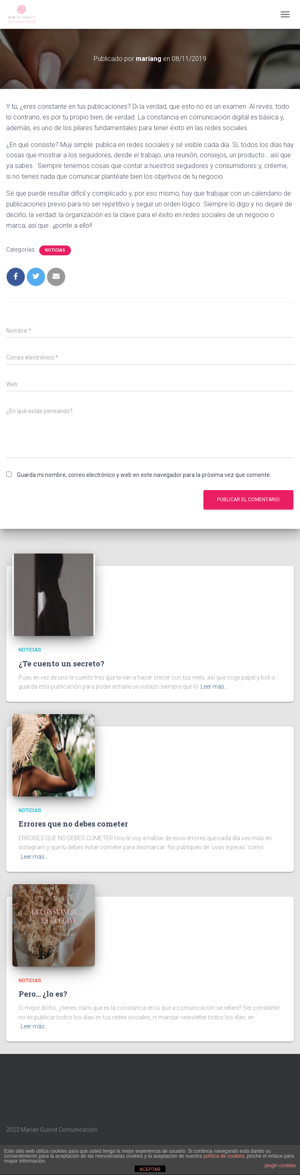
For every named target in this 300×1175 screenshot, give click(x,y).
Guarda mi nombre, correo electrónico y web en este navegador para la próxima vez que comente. (144, 475)
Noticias (55, 250)
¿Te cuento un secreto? (61, 663)
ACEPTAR (150, 1169)
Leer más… (214, 686)
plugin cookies (280, 1165)
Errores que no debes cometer (73, 824)
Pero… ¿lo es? (43, 994)
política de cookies (223, 1156)
